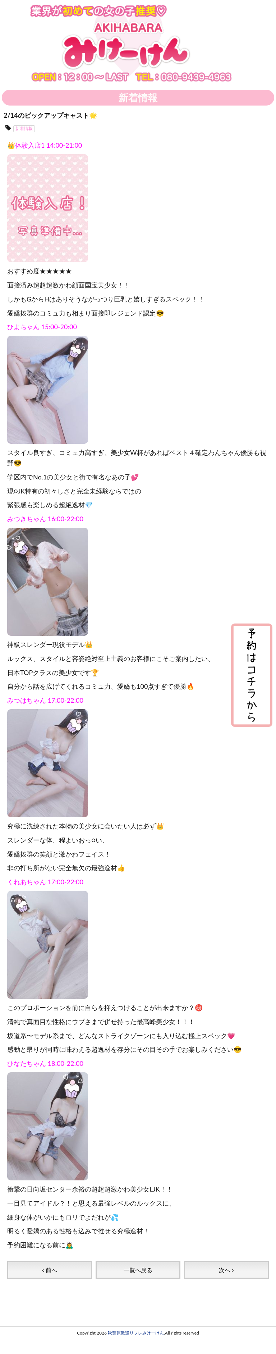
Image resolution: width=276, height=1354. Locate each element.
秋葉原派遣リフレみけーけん (136, 1333)
